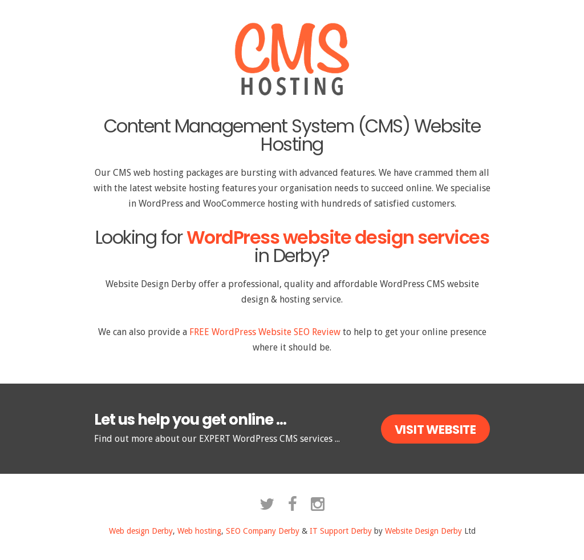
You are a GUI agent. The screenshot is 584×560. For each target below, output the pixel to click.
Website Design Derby (423, 530)
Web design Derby (141, 530)
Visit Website (435, 429)
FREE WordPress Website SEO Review (264, 332)
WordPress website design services (337, 237)
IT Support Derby (341, 530)
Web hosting (199, 530)
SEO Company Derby (262, 530)
